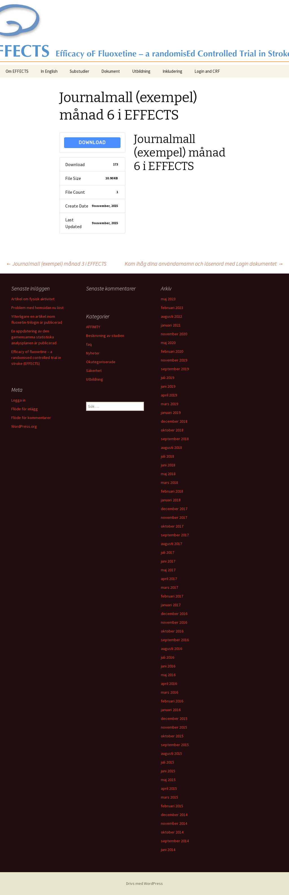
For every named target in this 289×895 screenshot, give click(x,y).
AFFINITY (93, 326)
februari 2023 (172, 307)
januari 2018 (171, 499)
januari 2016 (171, 709)
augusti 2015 (171, 753)
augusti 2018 (171, 447)
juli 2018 (167, 456)
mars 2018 (169, 482)
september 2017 (175, 534)
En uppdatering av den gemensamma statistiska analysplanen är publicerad (33, 337)
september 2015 (175, 744)
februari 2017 (172, 596)
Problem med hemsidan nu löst (37, 307)
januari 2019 (171, 412)
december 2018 (174, 421)
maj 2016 (168, 674)
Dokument (110, 71)
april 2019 (169, 395)
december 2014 (174, 814)
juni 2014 (168, 849)
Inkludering (172, 71)
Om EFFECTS (17, 71)
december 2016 (174, 613)
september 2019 (175, 368)
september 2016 (175, 639)
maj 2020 (168, 342)
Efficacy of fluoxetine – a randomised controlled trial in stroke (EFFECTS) (36, 357)
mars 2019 (169, 403)
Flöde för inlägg (24, 408)
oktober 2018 (172, 430)
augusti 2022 (171, 316)
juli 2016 (167, 657)
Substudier (79, 71)
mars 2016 (169, 692)
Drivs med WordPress (144, 883)
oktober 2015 (172, 736)
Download (92, 142)
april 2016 (169, 683)
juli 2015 (167, 762)
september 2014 (175, 840)
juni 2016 (168, 666)
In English (49, 71)
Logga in (18, 400)
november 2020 (174, 333)
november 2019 (174, 360)
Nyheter (93, 353)
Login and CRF (207, 71)
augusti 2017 (171, 543)
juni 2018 (168, 465)
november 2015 (174, 727)
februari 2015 (172, 805)
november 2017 (174, 517)
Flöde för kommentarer (31, 417)
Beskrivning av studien (105, 335)
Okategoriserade (100, 361)
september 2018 (175, 438)
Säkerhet (94, 370)
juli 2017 (167, 552)
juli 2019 (167, 377)
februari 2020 (172, 351)
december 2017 (174, 508)
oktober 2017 (172, 526)
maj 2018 (168, 473)
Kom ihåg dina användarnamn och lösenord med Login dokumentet (204, 263)
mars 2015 (169, 797)
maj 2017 (168, 569)
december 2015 (174, 718)
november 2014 (174, 823)
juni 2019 (168, 386)
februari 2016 (172, 701)
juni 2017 (168, 561)
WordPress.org (24, 426)
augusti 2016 (171, 648)
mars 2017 (169, 587)
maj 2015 (168, 779)
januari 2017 (171, 604)
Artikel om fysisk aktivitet (32, 298)
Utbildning (141, 71)
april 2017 (169, 578)
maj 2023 (168, 298)
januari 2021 (171, 325)
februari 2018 (172, 491)
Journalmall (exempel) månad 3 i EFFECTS (56, 263)
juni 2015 (168, 770)
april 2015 (169, 788)
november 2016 (174, 622)
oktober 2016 (172, 631)
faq (89, 344)
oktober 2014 (172, 832)
